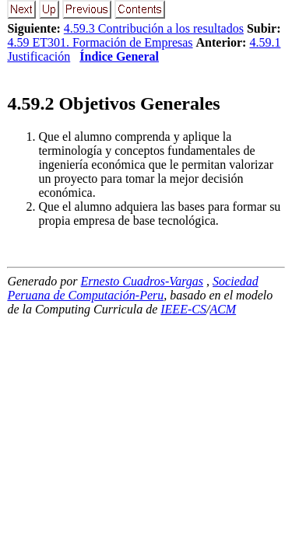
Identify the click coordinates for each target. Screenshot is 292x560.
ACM (222, 309)
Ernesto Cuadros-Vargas (142, 281)
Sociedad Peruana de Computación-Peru (132, 288)
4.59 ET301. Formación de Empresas (99, 42)
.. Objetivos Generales (113, 103)
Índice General (119, 56)
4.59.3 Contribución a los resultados (154, 28)
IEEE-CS (183, 309)
